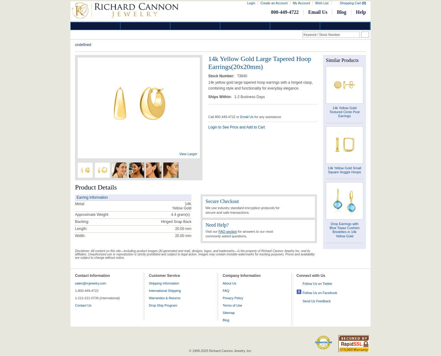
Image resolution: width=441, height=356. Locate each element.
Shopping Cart (353, 3)
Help (361, 12)
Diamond (95, 26)
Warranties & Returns (164, 298)
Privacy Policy (233, 298)
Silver (195, 26)
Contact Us (83, 305)
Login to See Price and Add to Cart (236, 127)
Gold (145, 26)
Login (251, 3)
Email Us (317, 12)
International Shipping (165, 291)
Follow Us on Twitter (317, 283)
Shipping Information (164, 283)
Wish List (322, 3)
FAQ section (228, 231)
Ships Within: (220, 97)
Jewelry (245, 26)
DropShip (345, 26)
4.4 (173, 214)
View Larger (188, 154)
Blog (341, 12)
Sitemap (229, 313)
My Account (301, 3)
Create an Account (274, 3)
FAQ (226, 291)
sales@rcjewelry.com (90, 283)
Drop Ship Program (163, 305)
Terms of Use (232, 305)
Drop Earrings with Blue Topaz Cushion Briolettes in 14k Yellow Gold (345, 230)
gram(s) (180, 214)
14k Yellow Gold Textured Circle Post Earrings (345, 112)
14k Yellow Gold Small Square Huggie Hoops (344, 170)
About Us (229, 283)
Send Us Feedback (317, 301)
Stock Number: (222, 76)
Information (295, 26)
